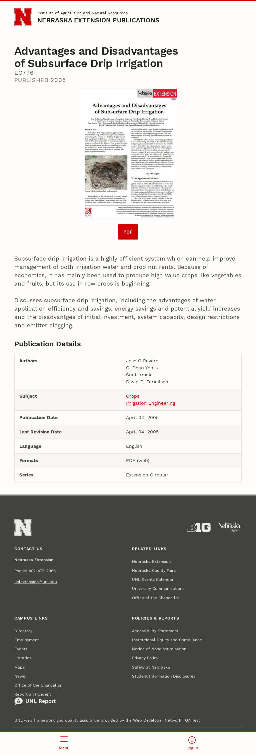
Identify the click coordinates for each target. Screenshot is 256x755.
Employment (26, 639)
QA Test (192, 720)
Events (20, 648)
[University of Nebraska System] (230, 527)
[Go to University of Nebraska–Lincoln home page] (23, 17)
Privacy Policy (145, 657)
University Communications (158, 588)
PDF (128, 232)
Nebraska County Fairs (154, 570)
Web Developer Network (157, 720)
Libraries (22, 657)
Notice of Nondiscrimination (159, 648)
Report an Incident (35, 699)
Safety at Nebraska (151, 667)
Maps (19, 667)
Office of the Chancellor (155, 597)
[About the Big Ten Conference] (199, 527)
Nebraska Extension (151, 561)
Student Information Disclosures (163, 676)
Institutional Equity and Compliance (167, 639)
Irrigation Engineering (150, 403)
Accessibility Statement (155, 630)
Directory (23, 630)
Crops (132, 396)
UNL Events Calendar (153, 579)
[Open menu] (64, 743)
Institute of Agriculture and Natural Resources (82, 12)
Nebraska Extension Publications (98, 20)
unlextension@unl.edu (35, 581)
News (19, 676)
